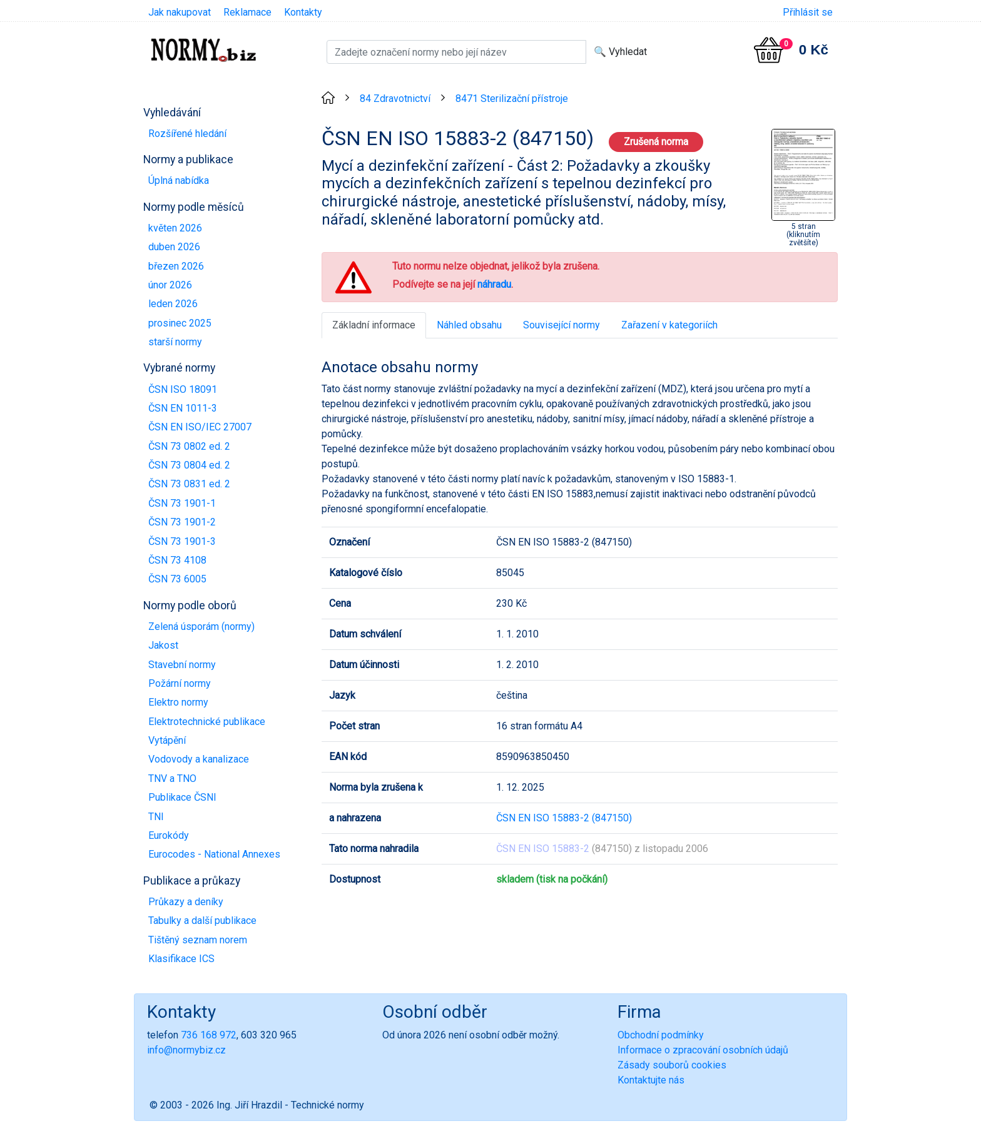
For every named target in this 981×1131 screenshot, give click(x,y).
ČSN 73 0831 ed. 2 (189, 484)
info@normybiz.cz (186, 1050)
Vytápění (167, 740)
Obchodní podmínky (661, 1035)
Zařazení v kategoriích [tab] (669, 325)
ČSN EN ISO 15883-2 (542, 849)
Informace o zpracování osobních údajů (703, 1050)
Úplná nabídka (178, 180)
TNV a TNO (172, 778)
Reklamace (247, 12)
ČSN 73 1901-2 (182, 522)
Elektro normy (178, 702)
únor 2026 (170, 285)
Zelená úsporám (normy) (201, 626)
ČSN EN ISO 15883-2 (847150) (564, 818)
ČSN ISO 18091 (182, 389)
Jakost (163, 645)
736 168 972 (208, 1035)
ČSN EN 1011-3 (182, 408)
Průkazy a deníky (185, 902)
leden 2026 (173, 304)
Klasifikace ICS (181, 959)
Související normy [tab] (561, 325)
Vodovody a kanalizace (198, 759)
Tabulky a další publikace (202, 920)
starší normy (175, 342)
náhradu (494, 284)
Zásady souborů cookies (672, 1065)
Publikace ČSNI (182, 797)
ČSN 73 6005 (177, 579)
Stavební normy (182, 665)
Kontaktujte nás (651, 1080)
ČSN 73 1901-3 (182, 541)
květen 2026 (175, 228)
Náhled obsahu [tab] (469, 325)
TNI (156, 817)
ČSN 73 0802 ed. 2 (189, 446)
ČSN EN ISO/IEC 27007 (200, 427)
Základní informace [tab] (373, 325)
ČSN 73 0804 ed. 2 (189, 465)
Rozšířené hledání (187, 133)
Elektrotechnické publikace (206, 722)
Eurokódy (168, 835)
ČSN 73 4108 (177, 560)
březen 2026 (176, 266)
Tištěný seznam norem (197, 940)
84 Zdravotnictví (395, 98)
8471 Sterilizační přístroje (511, 98)
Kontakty (303, 12)
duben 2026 (174, 247)
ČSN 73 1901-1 (182, 503)
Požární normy (179, 683)
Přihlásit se (808, 12)
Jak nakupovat (179, 12)
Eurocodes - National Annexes (214, 854)
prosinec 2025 (179, 323)
